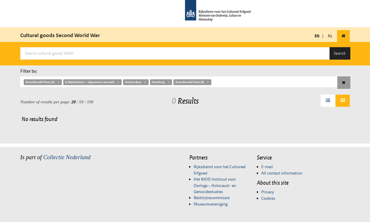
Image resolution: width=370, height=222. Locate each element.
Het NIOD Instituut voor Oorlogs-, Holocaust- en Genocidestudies (215, 185)
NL (330, 35)
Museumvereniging (210, 204)
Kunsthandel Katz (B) (192, 82)
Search (340, 53)
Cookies (268, 198)
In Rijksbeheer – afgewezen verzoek (92, 82)
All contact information (281, 173)
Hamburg (161, 82)
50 (81, 102)
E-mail (267, 166)
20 (73, 102)
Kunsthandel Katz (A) (43, 82)
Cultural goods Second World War (60, 35)
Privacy (267, 192)
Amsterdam (136, 82)
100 (90, 102)
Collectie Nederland (66, 157)
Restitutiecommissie (212, 197)
